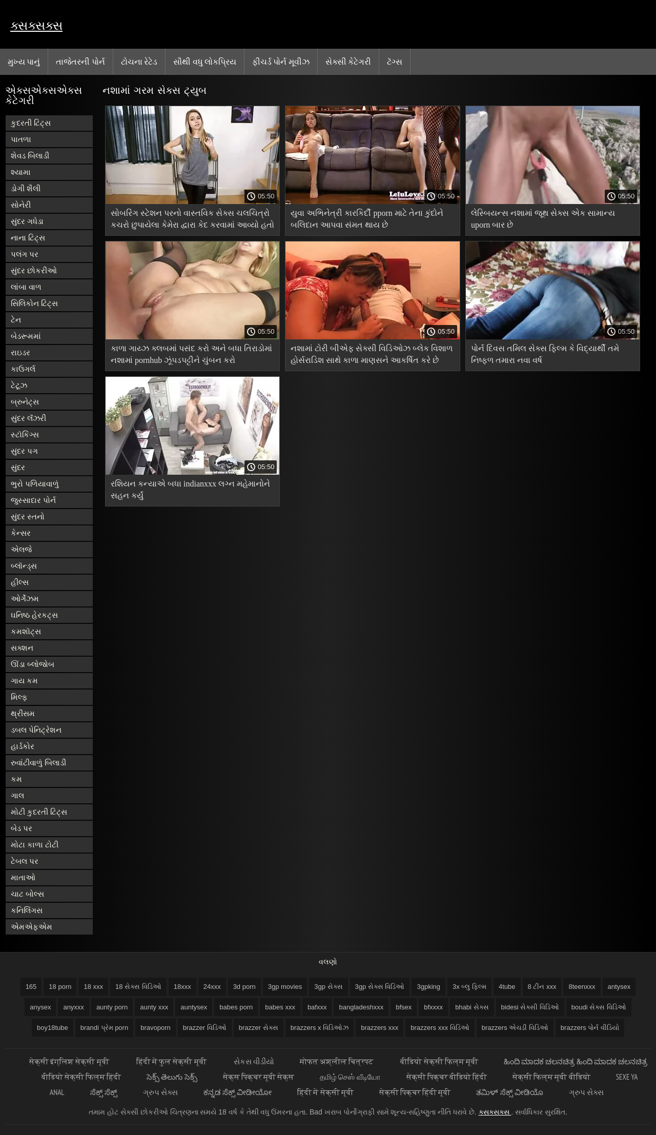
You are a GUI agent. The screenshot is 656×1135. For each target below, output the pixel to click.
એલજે (21, 549)
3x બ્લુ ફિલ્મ (469, 986)
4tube (507, 986)
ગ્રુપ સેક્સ (160, 1092)
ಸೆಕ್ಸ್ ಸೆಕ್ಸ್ (103, 1092)
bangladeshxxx (361, 1007)
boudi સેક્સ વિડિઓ (598, 1007)
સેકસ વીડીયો (254, 1061)
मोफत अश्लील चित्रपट (337, 1061)
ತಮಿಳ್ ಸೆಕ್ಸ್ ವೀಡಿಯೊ (509, 1092)
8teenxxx (581, 986)
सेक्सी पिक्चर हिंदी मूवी (415, 1092)
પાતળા (21, 139)
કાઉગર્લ (23, 368)
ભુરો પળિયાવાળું (35, 483)
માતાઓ (23, 877)
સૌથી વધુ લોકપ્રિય (204, 61)
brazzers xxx (379, 1027)
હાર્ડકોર (22, 746)
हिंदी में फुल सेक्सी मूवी (172, 1061)
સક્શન (22, 647)
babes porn (236, 1007)
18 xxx (93, 986)
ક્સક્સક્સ (36, 25)
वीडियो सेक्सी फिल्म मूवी (439, 1061)
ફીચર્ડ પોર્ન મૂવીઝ (281, 61)
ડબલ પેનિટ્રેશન (36, 729)
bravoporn (155, 1027)
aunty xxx (154, 1007)
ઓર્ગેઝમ (25, 598)
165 (31, 986)
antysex (619, 986)
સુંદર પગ (24, 451)
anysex (40, 1007)
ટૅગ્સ (394, 61)
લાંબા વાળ (26, 286)
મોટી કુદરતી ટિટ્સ (39, 811)
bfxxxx (433, 1007)
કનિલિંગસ (27, 910)
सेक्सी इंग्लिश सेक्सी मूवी (70, 1061)
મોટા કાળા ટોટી (34, 844)
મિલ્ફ (19, 697)
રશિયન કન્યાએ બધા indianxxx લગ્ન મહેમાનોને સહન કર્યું (190, 489)
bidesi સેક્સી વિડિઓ (530, 1007)
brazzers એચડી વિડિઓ (515, 1027)
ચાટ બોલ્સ (27, 893)
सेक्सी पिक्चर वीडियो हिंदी (446, 1077)
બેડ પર (21, 828)
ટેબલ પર (24, 861)
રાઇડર (20, 352)
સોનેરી (21, 204)
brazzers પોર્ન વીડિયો (590, 1027)
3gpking (428, 986)
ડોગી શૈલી (25, 188)
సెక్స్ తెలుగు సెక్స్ (172, 1077)
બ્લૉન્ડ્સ (24, 565)
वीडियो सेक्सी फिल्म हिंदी (81, 1077)
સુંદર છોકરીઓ (34, 270)
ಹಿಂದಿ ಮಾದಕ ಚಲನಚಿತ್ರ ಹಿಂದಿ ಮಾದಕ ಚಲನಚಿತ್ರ (575, 1061)
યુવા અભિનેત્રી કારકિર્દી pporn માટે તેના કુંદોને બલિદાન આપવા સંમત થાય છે (367, 219)
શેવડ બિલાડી (30, 155)
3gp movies (285, 986)
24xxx (212, 986)
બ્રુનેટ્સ (25, 401)
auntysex (193, 1007)
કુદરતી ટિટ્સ (31, 122)
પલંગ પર (24, 254)
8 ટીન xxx (542, 986)
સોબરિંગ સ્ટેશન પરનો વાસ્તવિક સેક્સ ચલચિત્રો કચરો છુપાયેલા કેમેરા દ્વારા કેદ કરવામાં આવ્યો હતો (192, 219)
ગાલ (17, 795)
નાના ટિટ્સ (28, 237)
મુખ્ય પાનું (24, 61)
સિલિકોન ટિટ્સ (34, 303)
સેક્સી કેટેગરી (348, 61)
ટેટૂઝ (19, 385)
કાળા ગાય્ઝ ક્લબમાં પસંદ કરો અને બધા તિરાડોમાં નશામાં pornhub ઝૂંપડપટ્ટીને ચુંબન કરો (191, 354)
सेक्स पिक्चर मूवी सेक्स (259, 1077)
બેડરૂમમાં (26, 336)
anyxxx (73, 1007)
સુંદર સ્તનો (28, 516)
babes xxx (280, 1007)
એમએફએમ (31, 926)
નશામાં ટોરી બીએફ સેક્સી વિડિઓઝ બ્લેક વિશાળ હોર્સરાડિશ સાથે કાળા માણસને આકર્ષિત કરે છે (372, 354)
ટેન (16, 319)
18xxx (182, 986)
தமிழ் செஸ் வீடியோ (350, 1077)
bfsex (404, 1007)
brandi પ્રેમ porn (104, 1027)
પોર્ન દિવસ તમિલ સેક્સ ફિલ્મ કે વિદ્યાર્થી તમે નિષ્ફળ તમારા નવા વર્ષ (545, 354)
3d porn (244, 986)
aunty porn (112, 1007)
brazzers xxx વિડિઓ (440, 1027)
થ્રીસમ (23, 713)
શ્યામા (21, 172)
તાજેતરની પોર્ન (80, 61)
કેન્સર (21, 533)
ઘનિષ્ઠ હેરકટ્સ (34, 615)
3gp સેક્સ (328, 986)
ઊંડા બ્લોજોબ (32, 664)
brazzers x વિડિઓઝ (320, 1027)
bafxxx (317, 1007)
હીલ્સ (20, 582)
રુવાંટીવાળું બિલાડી (38, 762)
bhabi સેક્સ (471, 1007)
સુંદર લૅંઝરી (28, 418)
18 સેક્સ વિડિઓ (138, 986)
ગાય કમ (24, 680)
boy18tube (52, 1027)
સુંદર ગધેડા (27, 221)
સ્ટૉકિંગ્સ (25, 434)
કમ (16, 779)
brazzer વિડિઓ (205, 1027)
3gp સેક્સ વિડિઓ (380, 986)
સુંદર (18, 467)
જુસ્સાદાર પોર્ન (33, 500)
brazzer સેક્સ (258, 1027)
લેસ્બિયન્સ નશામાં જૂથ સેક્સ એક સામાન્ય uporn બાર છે (543, 219)
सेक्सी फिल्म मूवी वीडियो (551, 1077)
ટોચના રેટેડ (139, 61)
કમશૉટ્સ (26, 631)
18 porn (60, 986)
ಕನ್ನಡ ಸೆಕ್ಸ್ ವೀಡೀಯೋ (237, 1092)
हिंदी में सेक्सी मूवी (325, 1092)
